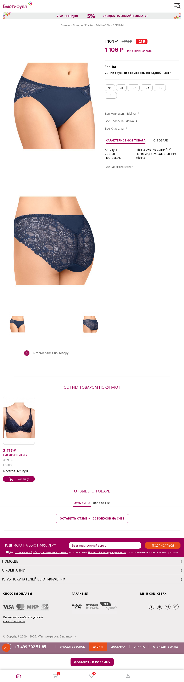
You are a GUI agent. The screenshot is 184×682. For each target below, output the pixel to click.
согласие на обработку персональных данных (41, 552)
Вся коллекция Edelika (120, 113)
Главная (66, 25)
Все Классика (114, 128)
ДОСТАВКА (118, 647)
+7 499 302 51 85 (30, 647)
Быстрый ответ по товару (50, 353)
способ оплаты (14, 621)
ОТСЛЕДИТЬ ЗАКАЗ (165, 647)
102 (133, 88)
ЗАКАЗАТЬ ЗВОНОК (72, 647)
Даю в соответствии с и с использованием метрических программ (93, 552)
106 (146, 88)
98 (121, 88)
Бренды (78, 25)
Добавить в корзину (92, 662)
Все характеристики (119, 167)
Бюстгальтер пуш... (16, 471)
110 (159, 88)
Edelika (89, 25)
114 (110, 95)
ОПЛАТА (139, 647)
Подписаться (163, 545)
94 (110, 88)
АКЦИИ (98, 647)
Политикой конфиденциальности (107, 552)
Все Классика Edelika (119, 121)
